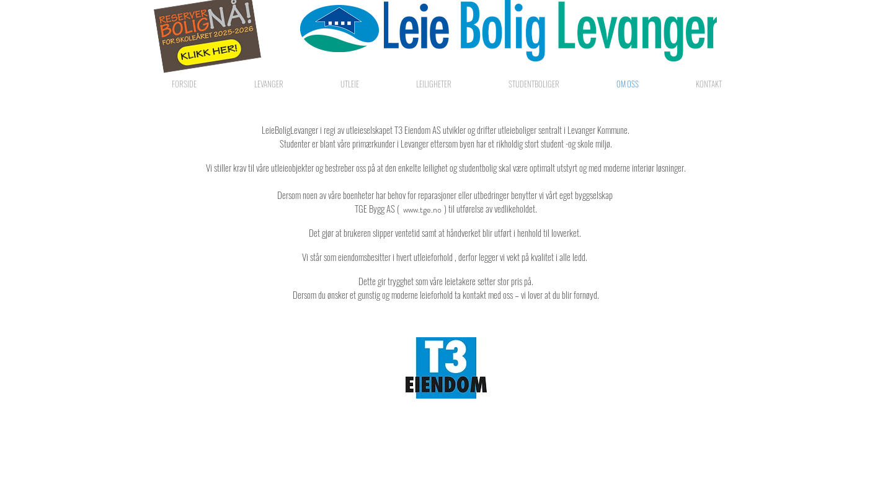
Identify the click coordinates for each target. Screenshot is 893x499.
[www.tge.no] (422, 210)
